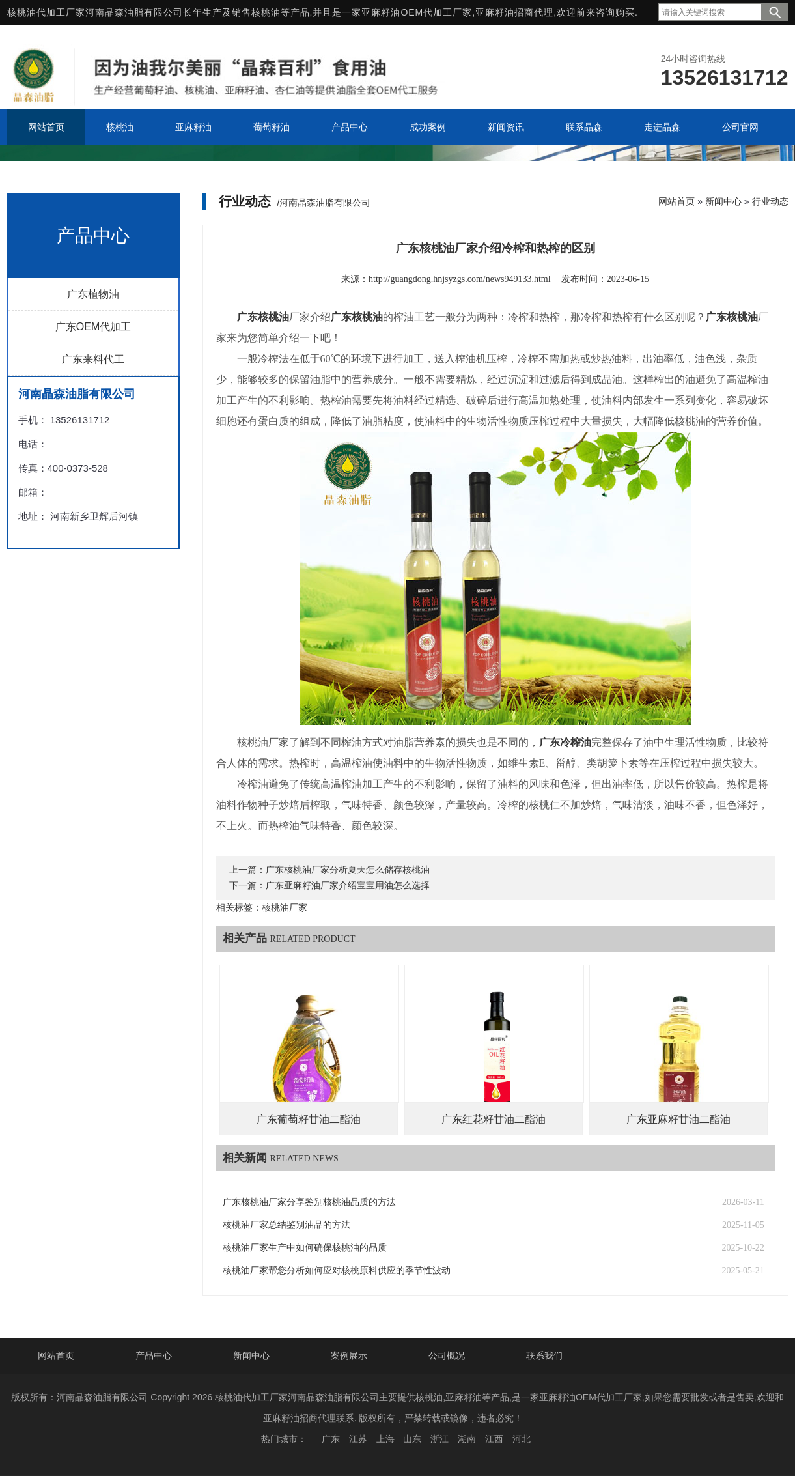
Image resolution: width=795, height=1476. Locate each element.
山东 (412, 1439)
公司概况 (446, 1355)
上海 (385, 1439)
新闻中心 (723, 201)
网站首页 (676, 201)
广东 (331, 1439)
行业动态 (770, 201)
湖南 (467, 1439)
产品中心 (153, 1355)
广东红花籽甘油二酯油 (493, 1119)
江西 (494, 1439)
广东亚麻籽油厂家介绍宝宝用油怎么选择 (348, 885)
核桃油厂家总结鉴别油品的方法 (286, 1225)
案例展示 (349, 1355)
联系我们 (544, 1355)
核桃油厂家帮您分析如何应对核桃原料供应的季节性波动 (337, 1270)
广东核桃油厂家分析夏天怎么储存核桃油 (348, 870)
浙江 (439, 1439)
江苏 (358, 1439)
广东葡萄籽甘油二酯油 (309, 1119)
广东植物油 (93, 294)
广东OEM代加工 (93, 326)
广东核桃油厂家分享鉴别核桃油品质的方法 (309, 1202)
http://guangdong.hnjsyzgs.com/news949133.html (460, 279)
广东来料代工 (93, 359)
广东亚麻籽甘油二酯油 (678, 1119)
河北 (521, 1439)
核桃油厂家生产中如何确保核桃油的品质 (305, 1248)
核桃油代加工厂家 (46, 12)
